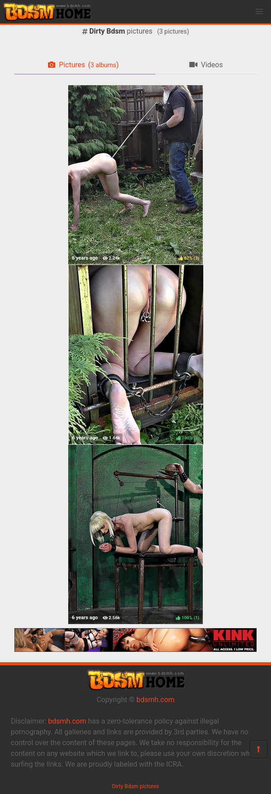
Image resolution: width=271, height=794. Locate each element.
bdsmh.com (155, 699)
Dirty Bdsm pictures (135, 786)
